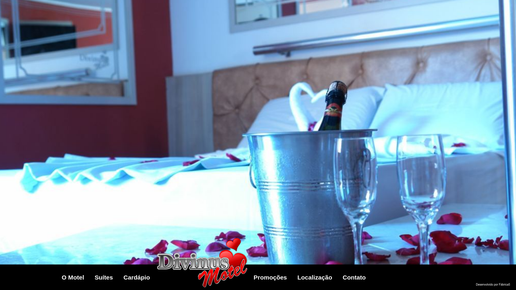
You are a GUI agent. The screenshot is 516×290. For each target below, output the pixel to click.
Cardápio (136, 277)
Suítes (104, 277)
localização (315, 277)
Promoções (270, 277)
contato (354, 277)
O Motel (73, 277)
